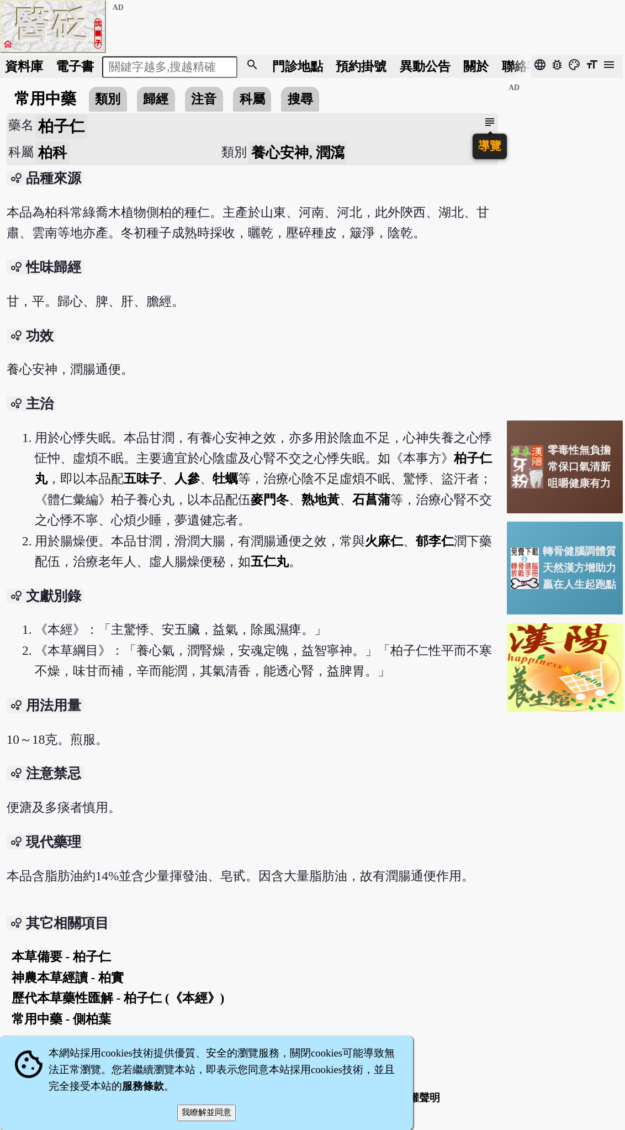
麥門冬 (270, 499)
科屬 (252, 99)
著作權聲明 (414, 1097)
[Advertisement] (565, 246)
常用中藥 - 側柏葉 (61, 1019)
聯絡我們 (527, 66)
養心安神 (280, 153)
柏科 (52, 153)
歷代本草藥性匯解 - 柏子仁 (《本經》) (118, 998)
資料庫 (24, 66)
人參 (187, 478)
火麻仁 (384, 541)
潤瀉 (330, 153)
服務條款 (143, 1086)
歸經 (155, 99)
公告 (425, 66)
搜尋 (300, 99)
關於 (476, 66)
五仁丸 (270, 561)
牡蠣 (225, 478)
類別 (107, 99)
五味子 (143, 478)
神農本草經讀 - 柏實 (68, 977)
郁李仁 (435, 541)
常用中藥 (45, 98)
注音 (203, 99)
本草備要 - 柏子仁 (61, 956)
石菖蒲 (371, 499)
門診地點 (297, 66)
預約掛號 (361, 66)
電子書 (75, 66)
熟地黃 (320, 499)
